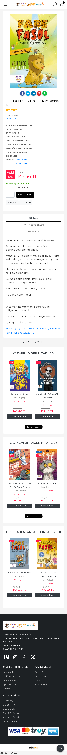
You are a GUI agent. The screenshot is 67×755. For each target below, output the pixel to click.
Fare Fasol (11, 332)
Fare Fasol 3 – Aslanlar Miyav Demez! (41, 328)
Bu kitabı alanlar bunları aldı (33, 532)
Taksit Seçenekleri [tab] (33, 225)
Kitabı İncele (33, 342)
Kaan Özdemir (47, 487)
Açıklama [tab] (33, 218)
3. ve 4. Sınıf (21, 160)
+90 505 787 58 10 (11, 642)
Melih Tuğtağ (13, 328)
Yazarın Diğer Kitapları (34, 353)
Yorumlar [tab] (33, 232)
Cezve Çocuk (19, 401)
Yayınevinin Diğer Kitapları (34, 442)
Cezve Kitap (47, 405)
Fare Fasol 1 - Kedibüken (19, 573)
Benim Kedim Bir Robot (47, 483)
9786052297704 (27, 332)
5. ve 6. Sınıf (21, 163)
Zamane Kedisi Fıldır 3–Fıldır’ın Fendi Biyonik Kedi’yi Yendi (20, 487)
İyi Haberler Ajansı (19, 394)
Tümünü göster (33, 427)
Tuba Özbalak (20, 491)
